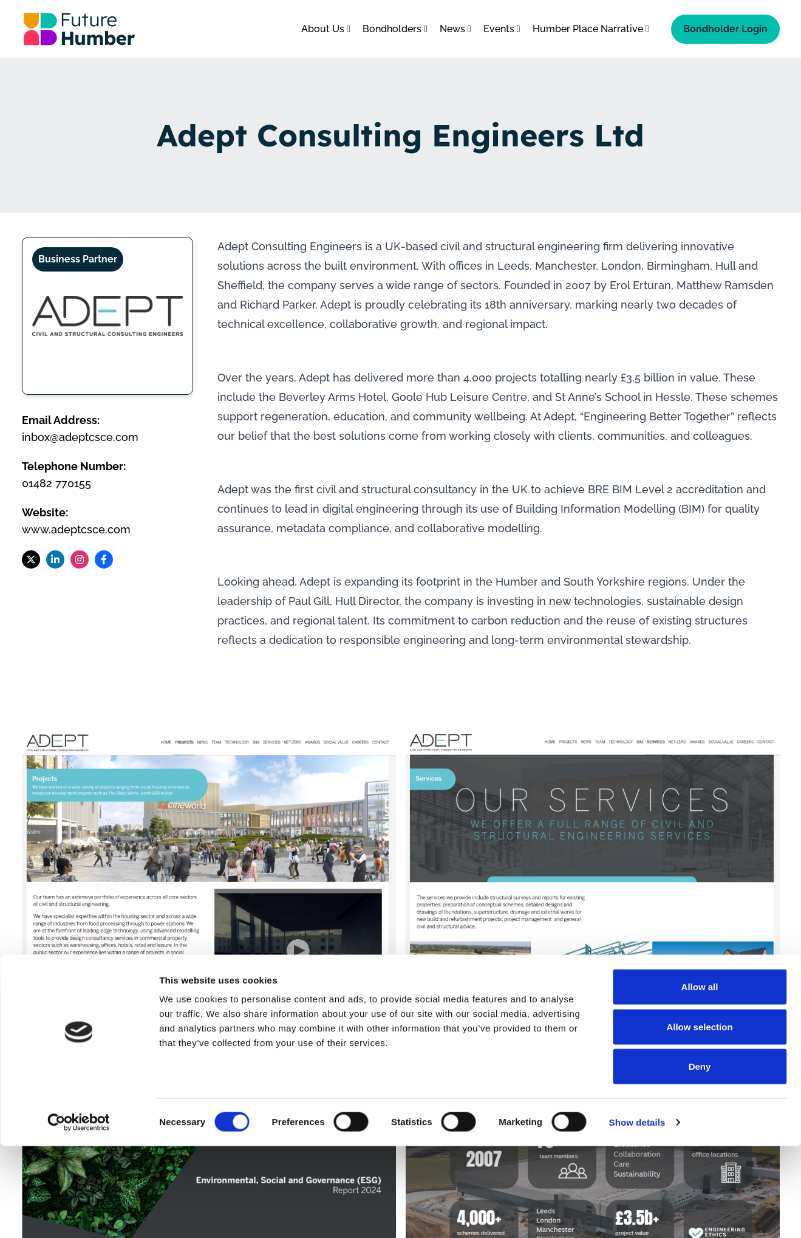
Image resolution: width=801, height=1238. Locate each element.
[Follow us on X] (31, 559)
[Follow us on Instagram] (79, 559)
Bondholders (395, 29)
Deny (700, 1158)
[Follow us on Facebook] (104, 559)
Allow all (699, 1078)
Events (501, 29)
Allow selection (699, 1118)
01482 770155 (56, 483)
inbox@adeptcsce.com (80, 437)
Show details (637, 1214)
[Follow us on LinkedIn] (55, 559)
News (455, 29)
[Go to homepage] (79, 29)
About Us (325, 29)
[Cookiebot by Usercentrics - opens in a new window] (79, 1214)
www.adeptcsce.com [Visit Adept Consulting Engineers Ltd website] (76, 529)
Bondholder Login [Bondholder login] (725, 29)
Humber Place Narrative (591, 29)
